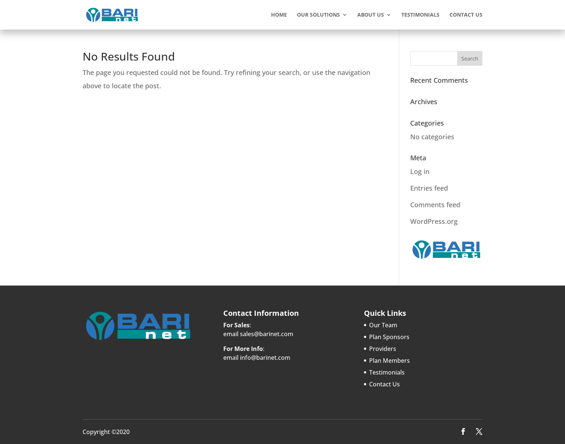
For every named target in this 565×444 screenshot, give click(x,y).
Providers (382, 349)
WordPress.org (434, 221)
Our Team (383, 325)
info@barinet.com (265, 358)
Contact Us (465, 15)
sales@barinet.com (266, 334)
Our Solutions (318, 15)
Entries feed (429, 188)
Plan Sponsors (389, 337)
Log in (419, 171)
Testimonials (420, 15)
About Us (370, 15)
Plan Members (389, 360)
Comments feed (435, 204)
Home (279, 15)
